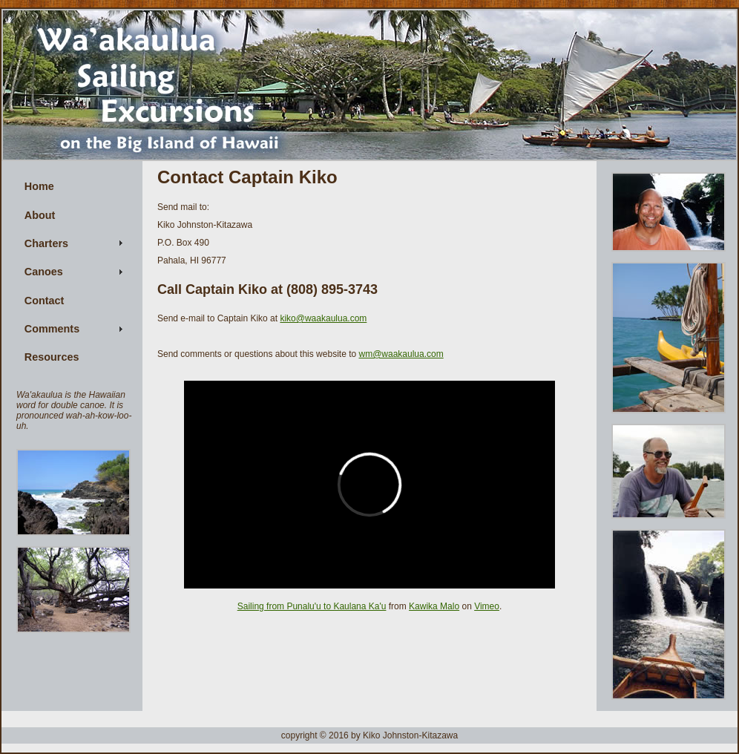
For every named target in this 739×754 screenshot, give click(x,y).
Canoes (43, 272)
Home (39, 186)
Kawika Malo (434, 606)
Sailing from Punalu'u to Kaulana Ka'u (312, 606)
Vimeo (486, 606)
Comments (51, 329)
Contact (44, 300)
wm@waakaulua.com (400, 354)
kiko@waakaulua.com (323, 318)
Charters (46, 243)
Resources (51, 357)
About (40, 215)
